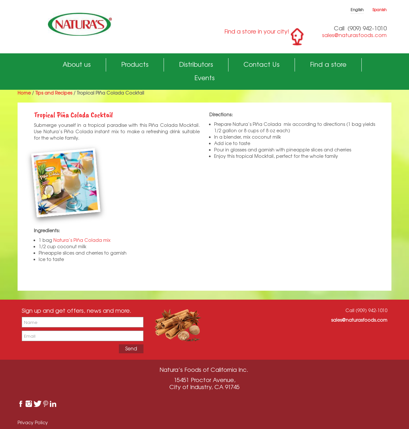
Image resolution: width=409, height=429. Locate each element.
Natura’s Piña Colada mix (82, 240)
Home (24, 93)
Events (204, 78)
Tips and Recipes (53, 93)
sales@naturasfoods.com (354, 35)
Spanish (380, 9)
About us (77, 64)
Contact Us (261, 64)
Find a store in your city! (256, 31)
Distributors (196, 64)
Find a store (328, 64)
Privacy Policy (33, 422)
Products (135, 64)
